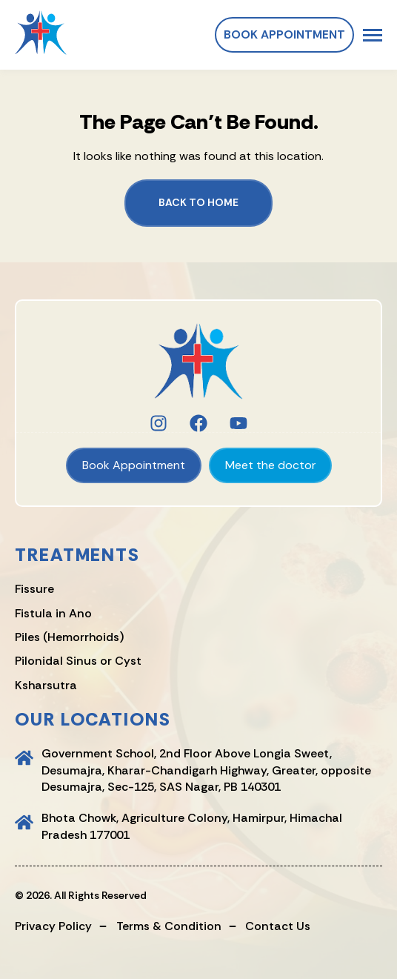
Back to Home (198, 202)
